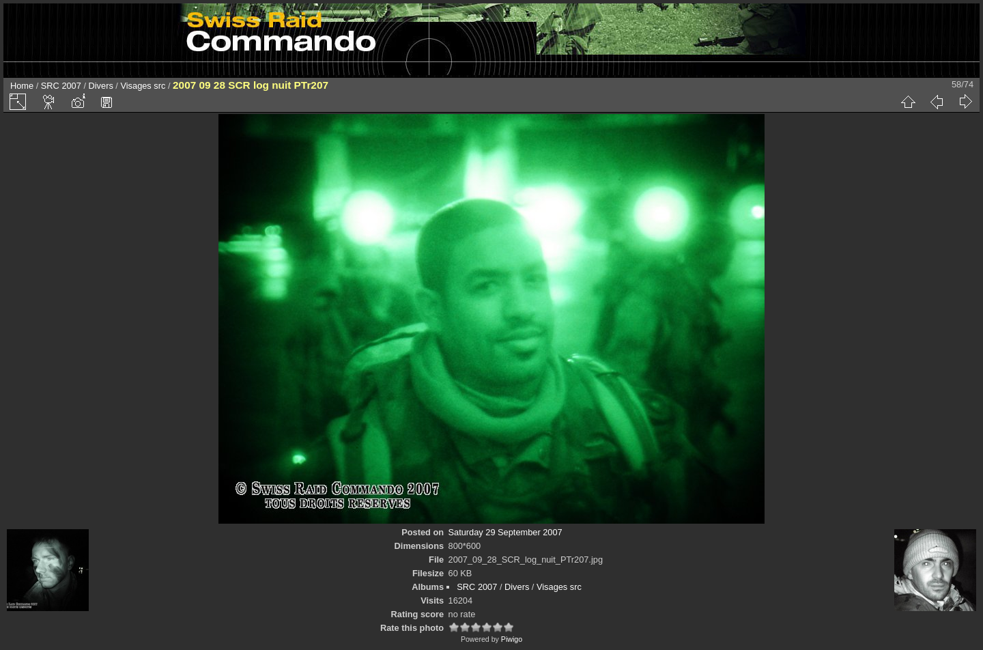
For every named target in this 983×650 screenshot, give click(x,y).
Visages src (142, 86)
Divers (101, 86)
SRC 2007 (61, 86)
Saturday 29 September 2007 (505, 532)
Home (21, 86)
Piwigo (511, 639)
